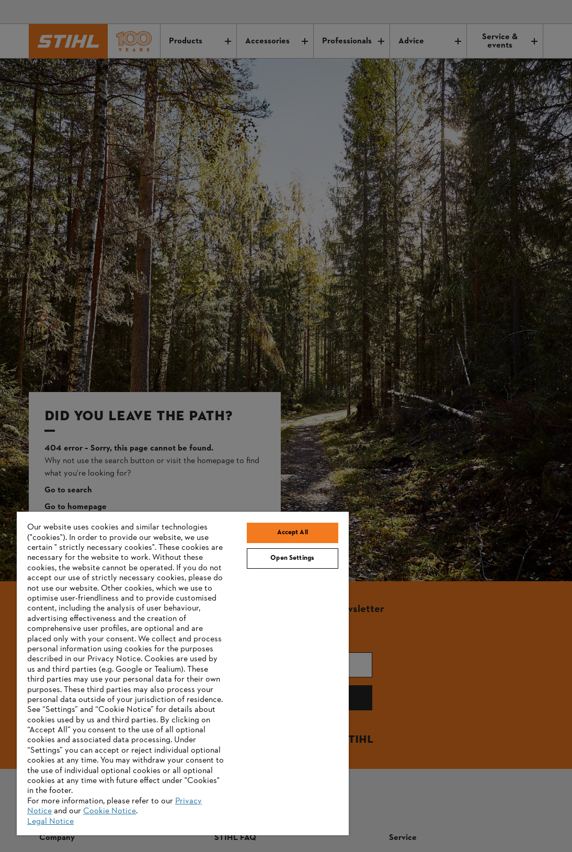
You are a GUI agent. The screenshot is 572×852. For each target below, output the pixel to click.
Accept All (292, 532)
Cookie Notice (109, 811)
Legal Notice (50, 821)
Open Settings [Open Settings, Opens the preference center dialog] (292, 558)
